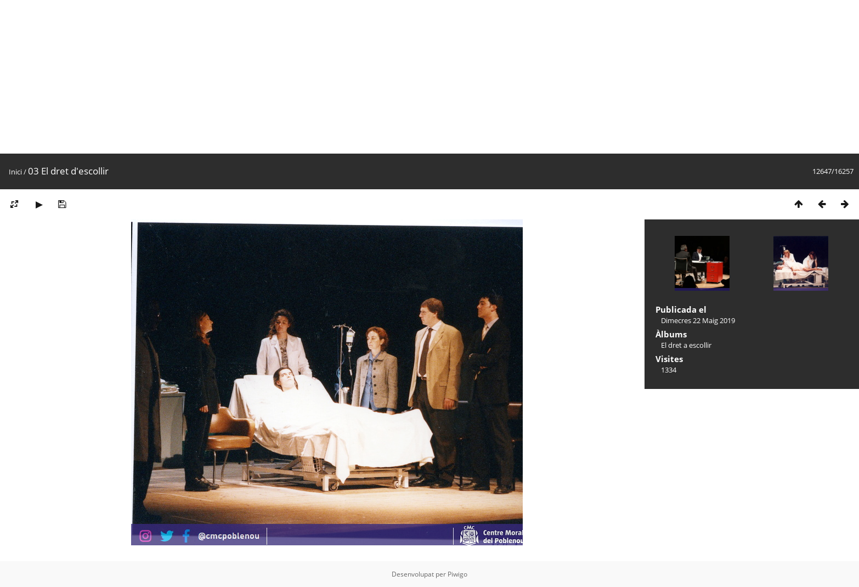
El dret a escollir (686, 345)
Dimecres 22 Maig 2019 (698, 320)
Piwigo (457, 574)
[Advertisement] (329, 77)
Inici (15, 172)
